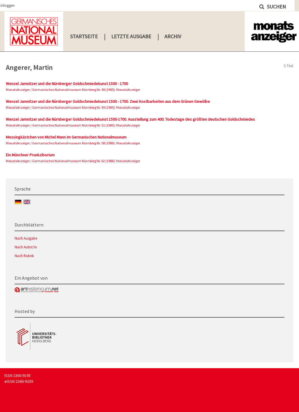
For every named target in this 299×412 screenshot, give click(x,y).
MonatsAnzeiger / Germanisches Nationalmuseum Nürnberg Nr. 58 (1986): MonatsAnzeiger (73, 143)
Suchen (276, 6)
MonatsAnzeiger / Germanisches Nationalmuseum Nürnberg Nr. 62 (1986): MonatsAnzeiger (73, 161)
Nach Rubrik (24, 255)
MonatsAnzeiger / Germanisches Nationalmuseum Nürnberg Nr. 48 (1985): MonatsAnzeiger (73, 89)
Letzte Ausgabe (131, 36)
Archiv (172, 36)
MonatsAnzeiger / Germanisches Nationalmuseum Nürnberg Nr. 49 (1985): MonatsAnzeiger (73, 107)
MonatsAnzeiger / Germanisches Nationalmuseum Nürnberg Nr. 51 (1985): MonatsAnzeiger (73, 125)
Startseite (84, 36)
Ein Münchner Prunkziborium (30, 154)
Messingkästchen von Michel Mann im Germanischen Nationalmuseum (66, 137)
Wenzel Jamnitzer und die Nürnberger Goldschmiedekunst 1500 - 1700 (67, 83)
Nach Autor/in (26, 247)
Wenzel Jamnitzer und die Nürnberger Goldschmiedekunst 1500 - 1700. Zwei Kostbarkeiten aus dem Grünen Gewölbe (108, 101)
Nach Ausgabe (26, 238)
